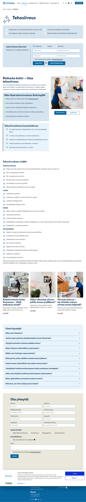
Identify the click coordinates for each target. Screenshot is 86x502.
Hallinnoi (75, 493)
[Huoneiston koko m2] (68, 50)
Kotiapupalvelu (46, 433)
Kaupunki (47, 416)
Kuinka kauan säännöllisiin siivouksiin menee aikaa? (27, 364)
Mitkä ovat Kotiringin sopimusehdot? (20, 353)
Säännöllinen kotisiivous (20, 433)
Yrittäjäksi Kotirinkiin (44, 3)
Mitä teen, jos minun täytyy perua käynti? (22, 384)
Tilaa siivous (79, 3)
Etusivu (19, 3)
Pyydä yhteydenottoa (56, 63)
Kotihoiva (60, 46)
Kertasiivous (35, 433)
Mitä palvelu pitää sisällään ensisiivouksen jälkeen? (26, 358)
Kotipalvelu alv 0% (33, 3)
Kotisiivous (25, 3)
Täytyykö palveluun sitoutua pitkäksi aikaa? (23, 343)
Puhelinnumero (48, 410)
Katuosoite (13, 422)
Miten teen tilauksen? (14, 333)
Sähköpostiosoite (15, 410)
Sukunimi (47, 403)
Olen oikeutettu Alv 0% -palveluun (24, 440)
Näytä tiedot (20, 499)
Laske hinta (38, 63)
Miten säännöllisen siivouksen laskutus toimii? (24, 379)
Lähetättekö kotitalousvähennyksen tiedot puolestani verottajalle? (32, 369)
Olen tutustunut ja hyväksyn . (27, 452)
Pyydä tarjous (73, 112)
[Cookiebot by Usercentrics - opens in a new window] (9, 499)
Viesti (12, 443)
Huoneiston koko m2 (50, 422)
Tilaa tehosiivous (60, 112)
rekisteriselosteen (57, 59)
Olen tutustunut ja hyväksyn (49, 59)
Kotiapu (49, 46)
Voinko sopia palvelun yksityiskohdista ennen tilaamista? (28, 338)
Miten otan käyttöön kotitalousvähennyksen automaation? (29, 374)
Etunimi (12, 403)
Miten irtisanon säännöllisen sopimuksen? (22, 348)
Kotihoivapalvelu (60, 433)
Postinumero (14, 416)
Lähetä (15, 456)
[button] (55, 3)
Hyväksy (75, 489)
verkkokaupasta (33, 99)
